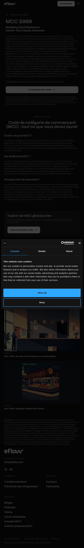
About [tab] (69, 251)
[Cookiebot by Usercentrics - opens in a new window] (61, 243)
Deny (42, 302)
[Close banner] (80, 243)
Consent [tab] (14, 251)
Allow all (42, 293)
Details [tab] (42, 251)
